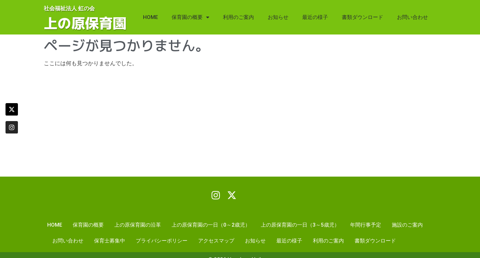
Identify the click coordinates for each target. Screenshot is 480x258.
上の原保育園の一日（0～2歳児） (211, 225)
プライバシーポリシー (161, 241)
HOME (150, 17)
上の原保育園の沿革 (137, 225)
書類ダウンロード (362, 17)
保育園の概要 (190, 17)
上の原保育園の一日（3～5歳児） (300, 225)
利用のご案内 (238, 17)
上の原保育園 (85, 23)
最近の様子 (315, 17)
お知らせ (278, 17)
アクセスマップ (216, 241)
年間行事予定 (365, 225)
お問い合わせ (412, 17)
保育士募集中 (109, 241)
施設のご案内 (407, 225)
